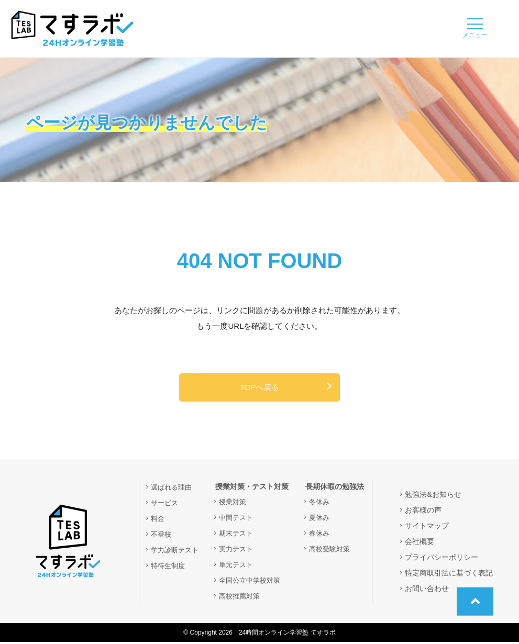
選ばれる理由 (173, 489)
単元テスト (239, 566)
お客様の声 (423, 512)
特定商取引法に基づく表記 (449, 575)
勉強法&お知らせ (433, 496)
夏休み (320, 519)
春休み (320, 535)
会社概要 (419, 543)
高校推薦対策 (243, 598)
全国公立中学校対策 (254, 582)
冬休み (320, 503)
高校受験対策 (331, 551)
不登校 (162, 536)
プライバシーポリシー (441, 559)
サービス (165, 505)
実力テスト (239, 551)
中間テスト (239, 519)
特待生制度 (169, 567)
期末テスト (239, 535)
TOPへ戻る (260, 388)
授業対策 (235, 503)
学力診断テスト (176, 552)
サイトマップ (427, 528)
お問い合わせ (427, 590)
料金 (158, 520)
